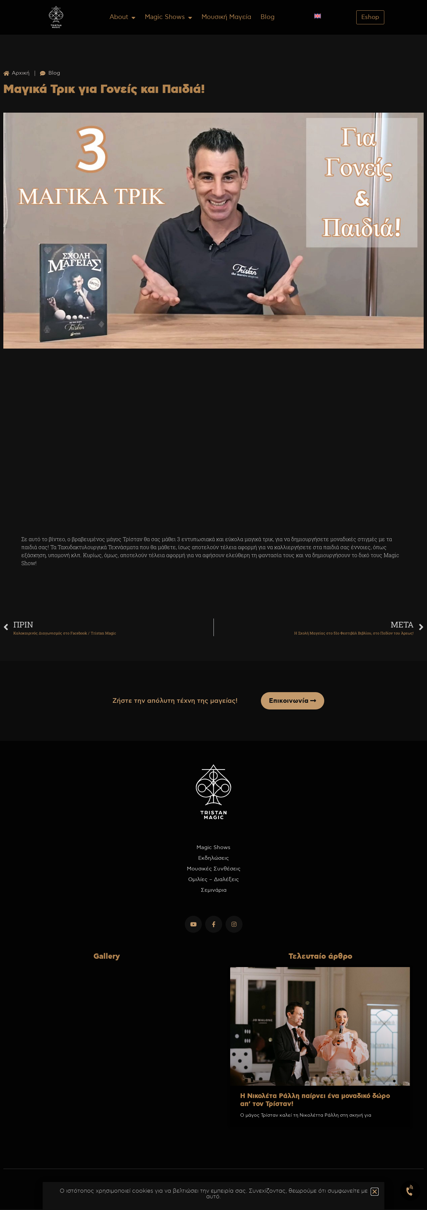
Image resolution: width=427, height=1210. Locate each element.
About (122, 17)
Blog (268, 17)
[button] (375, 1192)
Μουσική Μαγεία (226, 17)
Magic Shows (168, 17)
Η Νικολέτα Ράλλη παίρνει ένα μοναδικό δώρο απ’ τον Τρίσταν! (315, 1100)
